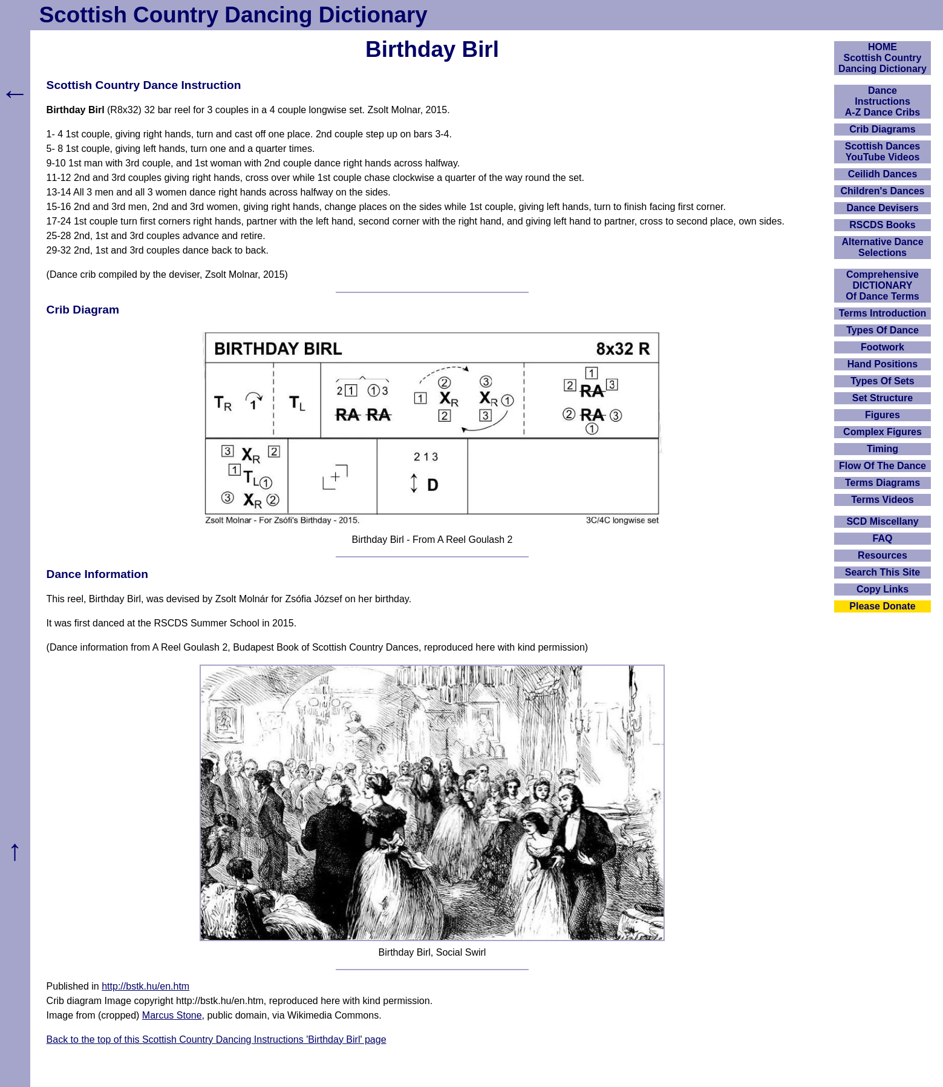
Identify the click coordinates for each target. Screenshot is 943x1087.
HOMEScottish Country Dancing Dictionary (882, 58)
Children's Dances (883, 191)
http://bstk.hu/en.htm (145, 986)
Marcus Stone (172, 1015)
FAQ (883, 538)
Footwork (882, 347)
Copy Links (883, 589)
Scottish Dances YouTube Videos (882, 151)
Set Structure (882, 398)
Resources (882, 555)
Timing (882, 449)
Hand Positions (882, 364)
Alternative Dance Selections (882, 247)
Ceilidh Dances (883, 174)
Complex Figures (882, 432)
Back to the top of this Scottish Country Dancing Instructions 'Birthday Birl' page (217, 1039)
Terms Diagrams (882, 483)
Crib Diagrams (882, 129)
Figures (882, 415)
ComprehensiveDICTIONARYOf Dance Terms (882, 285)
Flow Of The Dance (882, 466)
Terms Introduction (883, 313)
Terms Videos (882, 499)
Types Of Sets (882, 381)
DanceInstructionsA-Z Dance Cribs (882, 101)
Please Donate (882, 606)
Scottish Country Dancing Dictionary (233, 14)
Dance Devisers (882, 208)
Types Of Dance (882, 330)
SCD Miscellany (882, 521)
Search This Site (883, 572)
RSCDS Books (882, 225)
